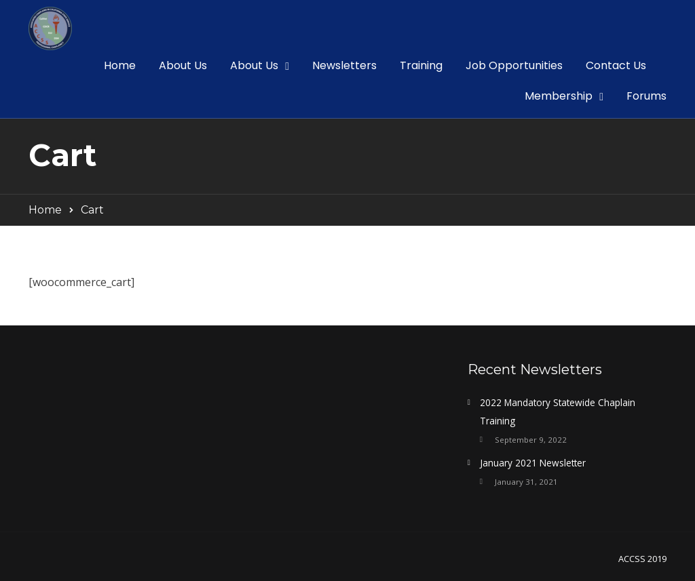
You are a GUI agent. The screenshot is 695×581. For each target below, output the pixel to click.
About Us (183, 65)
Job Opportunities (514, 65)
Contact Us (616, 65)
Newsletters (344, 65)
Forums (646, 96)
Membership (559, 96)
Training (421, 65)
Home (120, 65)
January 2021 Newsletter (533, 462)
